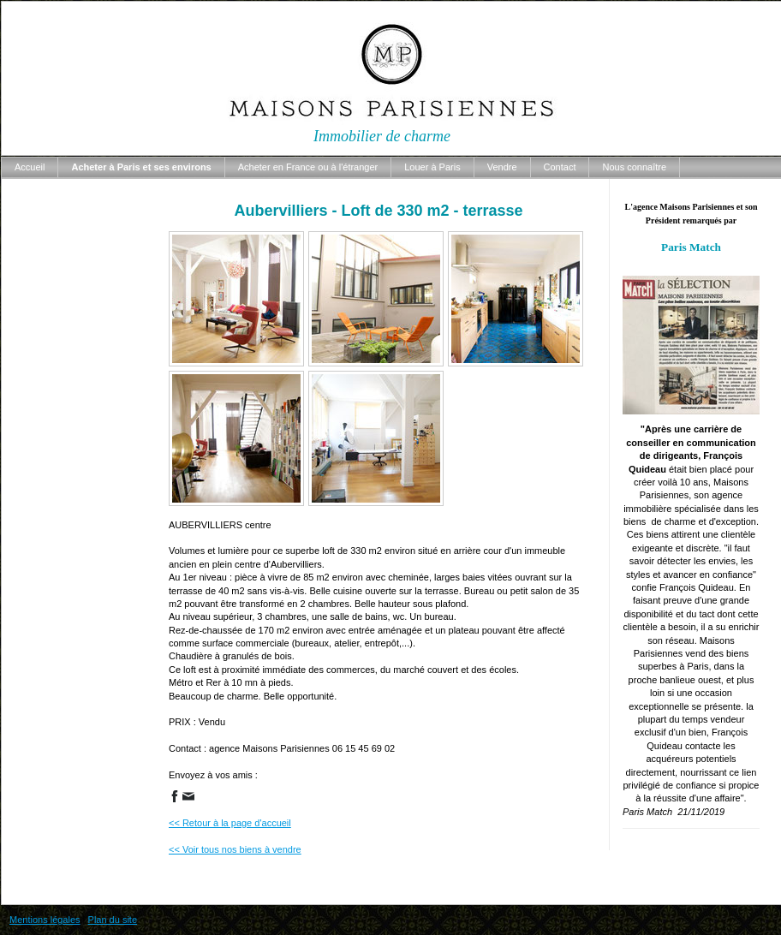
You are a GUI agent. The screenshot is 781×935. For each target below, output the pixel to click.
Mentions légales (44, 919)
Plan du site (112, 919)
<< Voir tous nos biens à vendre (235, 849)
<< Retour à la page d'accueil (230, 823)
